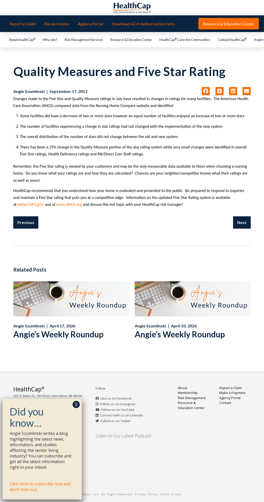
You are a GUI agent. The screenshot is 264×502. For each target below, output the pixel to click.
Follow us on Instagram (117, 404)
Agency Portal (229, 398)
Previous (25, 222)
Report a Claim (230, 388)
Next (242, 222)
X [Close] (76, 404)
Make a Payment (232, 392)
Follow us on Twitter (115, 421)
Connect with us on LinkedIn (121, 415)
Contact (225, 402)
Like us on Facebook (116, 398)
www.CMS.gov (30, 204)
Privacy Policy (146, 494)
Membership (188, 392)
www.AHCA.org (69, 204)
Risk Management (192, 398)
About (182, 388)
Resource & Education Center (191, 405)
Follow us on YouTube (118, 409)
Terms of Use (170, 494)
